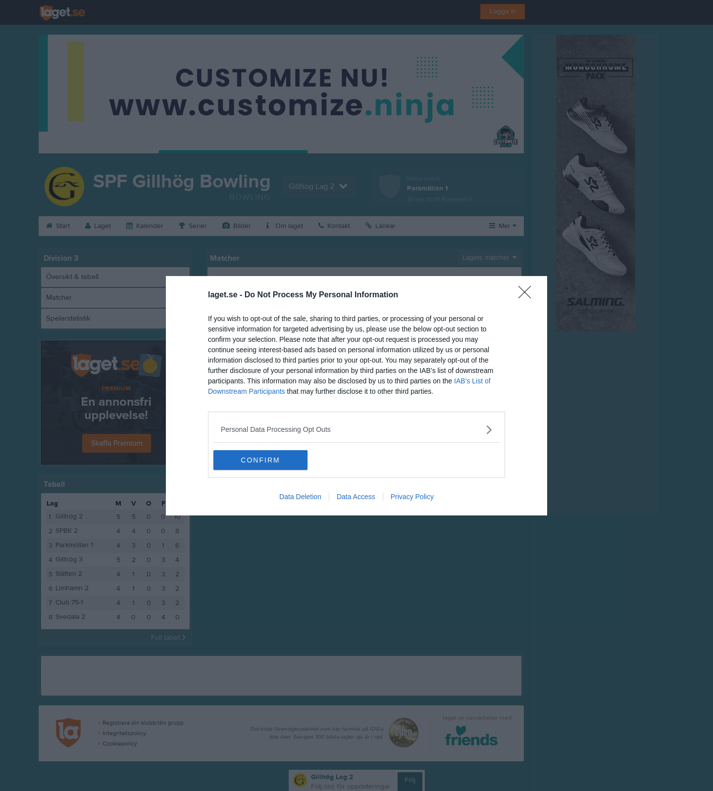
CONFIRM (260, 460)
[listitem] (356, 429)
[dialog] (356, 395)
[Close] (527, 295)
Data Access (356, 497)
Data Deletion (300, 497)
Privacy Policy (412, 497)
